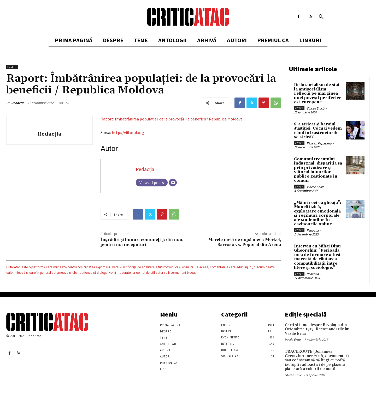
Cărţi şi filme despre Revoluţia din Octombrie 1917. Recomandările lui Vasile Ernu (317, 329)
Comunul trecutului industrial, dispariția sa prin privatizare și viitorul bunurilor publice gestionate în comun (318, 170)
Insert (12, 67)
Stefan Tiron (293, 375)
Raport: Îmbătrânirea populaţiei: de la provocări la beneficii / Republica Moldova (172, 118)
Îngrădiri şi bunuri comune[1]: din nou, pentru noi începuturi (142, 242)
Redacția (17, 103)
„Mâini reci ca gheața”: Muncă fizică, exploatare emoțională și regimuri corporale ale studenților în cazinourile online (317, 213)
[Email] (173, 182)
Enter (299, 108)
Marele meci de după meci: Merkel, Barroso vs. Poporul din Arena (244, 242)
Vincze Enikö (315, 108)
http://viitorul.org (128, 132)
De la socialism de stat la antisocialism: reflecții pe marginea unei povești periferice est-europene (317, 93)
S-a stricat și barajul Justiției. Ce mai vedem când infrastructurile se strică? (318, 131)
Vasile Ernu (293, 339)
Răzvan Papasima (319, 143)
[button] (321, 17)
